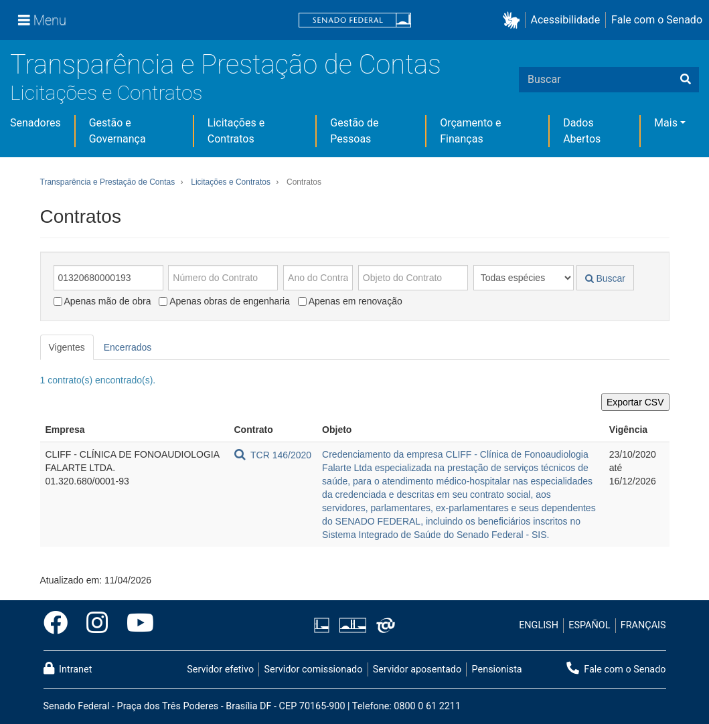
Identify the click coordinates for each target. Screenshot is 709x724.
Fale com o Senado (656, 19)
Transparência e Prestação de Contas (225, 64)
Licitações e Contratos (106, 92)
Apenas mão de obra (102, 301)
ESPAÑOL (589, 625)
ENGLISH (538, 625)
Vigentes (67, 347)
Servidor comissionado (313, 669)
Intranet (68, 668)
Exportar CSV (635, 402)
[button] (514, 20)
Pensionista (497, 669)
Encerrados (128, 347)
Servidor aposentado (417, 669)
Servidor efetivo (220, 669)
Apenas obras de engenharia (224, 301)
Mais (666, 122)
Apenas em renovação (350, 301)
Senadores (35, 122)
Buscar (605, 278)
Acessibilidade (566, 19)
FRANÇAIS (643, 625)
